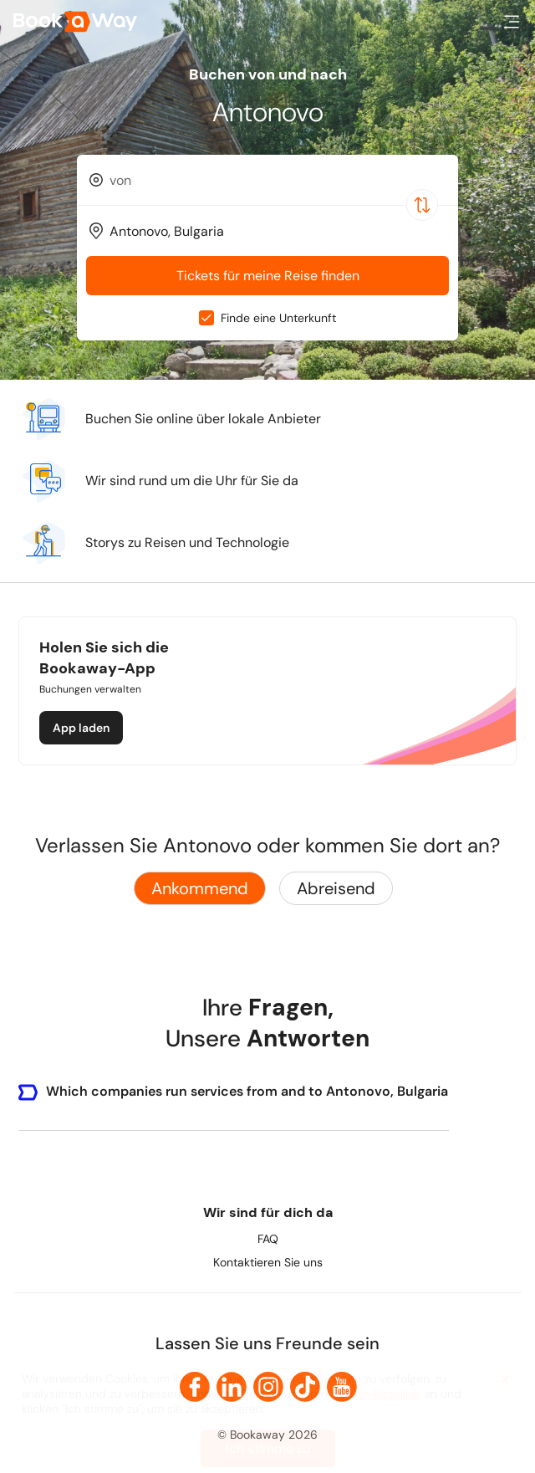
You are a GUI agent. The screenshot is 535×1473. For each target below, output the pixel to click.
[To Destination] (275, 231)
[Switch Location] (422, 205)
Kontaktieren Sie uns (268, 1262)
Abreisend (336, 888)
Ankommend (199, 888)
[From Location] (275, 180)
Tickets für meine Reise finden (267, 275)
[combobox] (267, 180)
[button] (512, 22)
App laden (81, 727)
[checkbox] (206, 317)
